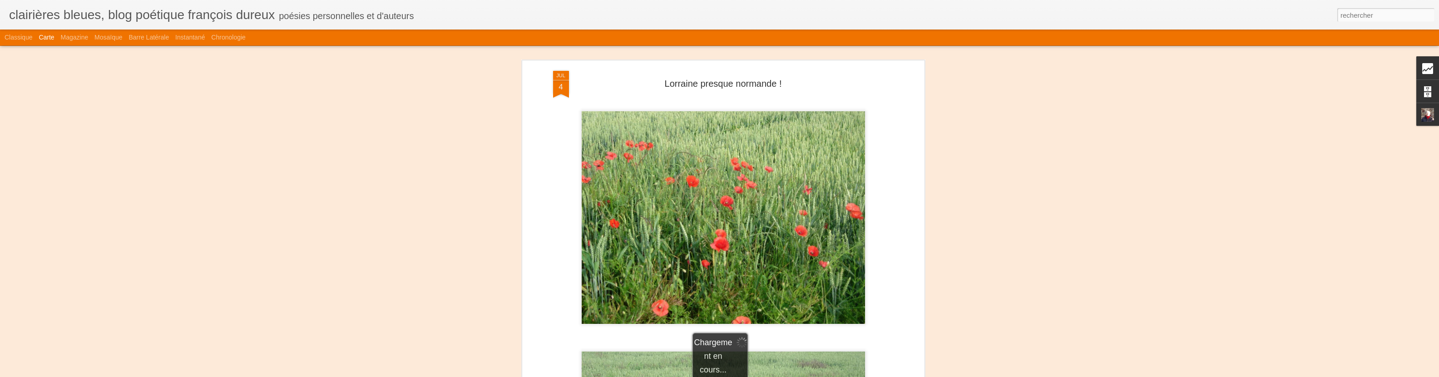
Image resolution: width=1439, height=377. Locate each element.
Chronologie (228, 37)
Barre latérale (149, 37)
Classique (18, 37)
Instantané (190, 37)
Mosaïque (108, 37)
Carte (46, 37)
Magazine (75, 37)
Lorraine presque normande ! (723, 84)
